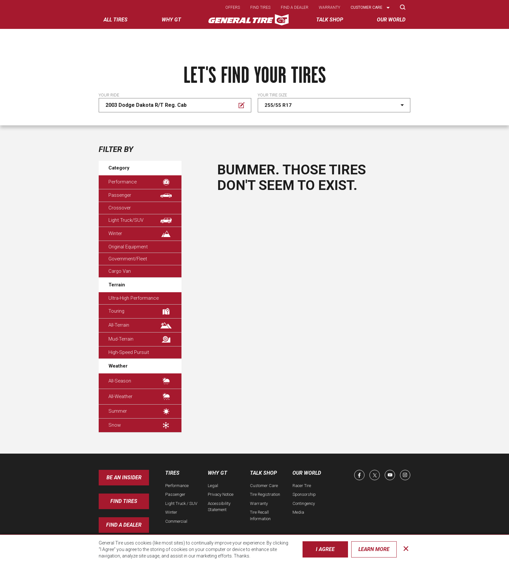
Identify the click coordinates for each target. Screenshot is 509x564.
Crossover (119, 208)
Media (298, 512)
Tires (172, 473)
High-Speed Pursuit (128, 352)
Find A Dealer (124, 525)
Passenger (140, 195)
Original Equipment (128, 247)
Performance (140, 182)
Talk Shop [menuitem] (329, 20)
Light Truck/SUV (140, 220)
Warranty (329, 7)
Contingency (303, 503)
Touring (140, 311)
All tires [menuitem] (116, 20)
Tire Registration (265, 494)
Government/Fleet (127, 259)
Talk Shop (263, 473)
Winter (140, 234)
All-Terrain (140, 325)
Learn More (374, 549)
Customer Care (264, 485)
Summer (140, 411)
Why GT (217, 473)
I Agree (325, 549)
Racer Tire (301, 485)
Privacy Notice (220, 494)
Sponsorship (304, 494)
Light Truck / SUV (181, 503)
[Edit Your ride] (175, 105)
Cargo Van (119, 271)
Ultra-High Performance (133, 298)
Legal (213, 485)
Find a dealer (294, 7)
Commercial (176, 521)
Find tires (260, 7)
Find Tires (123, 501)
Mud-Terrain (140, 339)
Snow (140, 425)
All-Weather (140, 397)
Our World (306, 473)
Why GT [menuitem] (171, 20)
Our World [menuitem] (391, 20)
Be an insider (124, 477)
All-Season (140, 381)
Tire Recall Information (260, 515)
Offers (232, 7)
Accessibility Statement (219, 506)
